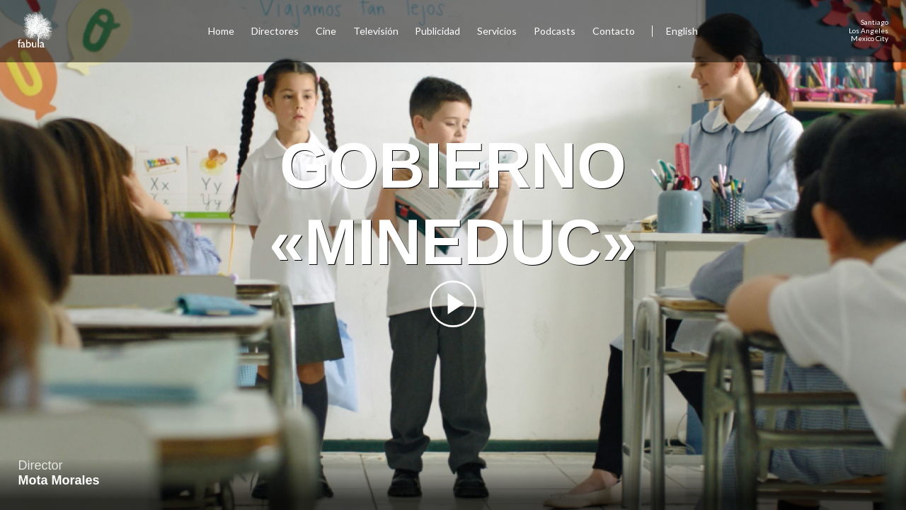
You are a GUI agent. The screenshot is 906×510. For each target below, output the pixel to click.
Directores (275, 31)
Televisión (375, 31)
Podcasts (554, 31)
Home (221, 31)
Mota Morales (59, 480)
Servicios (497, 31)
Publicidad (437, 31)
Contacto (613, 31)
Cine (326, 31)
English (682, 31)
